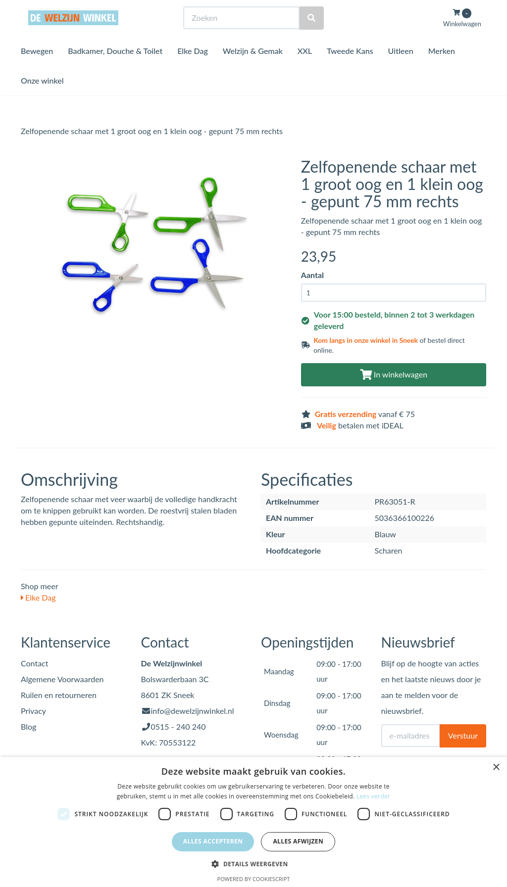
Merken (441, 69)
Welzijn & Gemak (253, 69)
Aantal (312, 275)
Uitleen (400, 69)
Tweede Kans (350, 69)
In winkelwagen (393, 374)
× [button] (496, 767)
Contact (34, 663)
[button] (253, 863)
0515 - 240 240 (178, 726)
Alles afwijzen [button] (298, 841)
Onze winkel (42, 98)
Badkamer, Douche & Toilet (115, 69)
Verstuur (463, 735)
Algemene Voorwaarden (62, 679)
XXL (305, 69)
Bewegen (37, 69)
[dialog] (253, 822)
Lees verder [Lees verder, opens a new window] (373, 796)
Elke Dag (192, 69)
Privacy (33, 710)
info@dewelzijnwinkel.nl (192, 710)
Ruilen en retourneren (59, 695)
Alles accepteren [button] (213, 841)
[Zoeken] (311, 36)
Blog (28, 726)
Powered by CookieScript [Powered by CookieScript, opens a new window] (253, 879)
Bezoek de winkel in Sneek (61, 9)
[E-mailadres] (410, 735)
